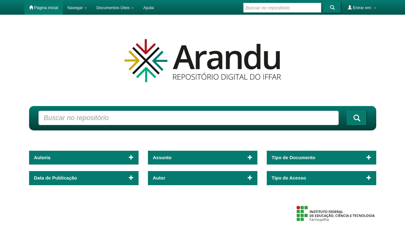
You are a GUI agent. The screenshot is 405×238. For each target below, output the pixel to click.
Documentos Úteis (115, 7)
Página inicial (43, 7)
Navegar (77, 7)
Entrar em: (362, 7)
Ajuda (148, 7)
